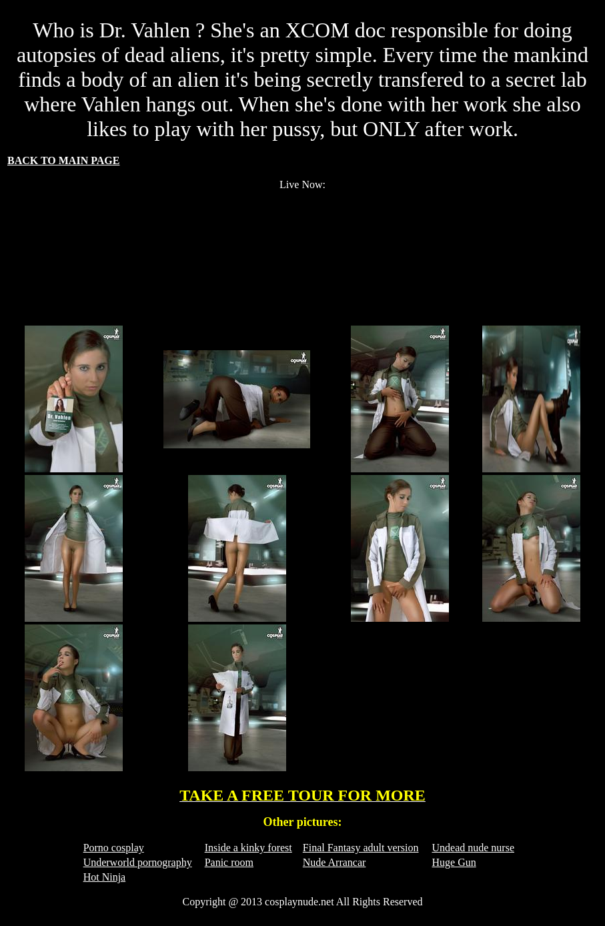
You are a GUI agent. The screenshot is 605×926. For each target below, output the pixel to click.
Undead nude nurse (473, 847)
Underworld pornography (137, 862)
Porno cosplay (113, 847)
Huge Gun (454, 862)
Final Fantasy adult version (361, 847)
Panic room (229, 862)
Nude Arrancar (334, 862)
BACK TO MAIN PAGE (63, 160)
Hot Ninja (104, 877)
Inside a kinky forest (248, 847)
